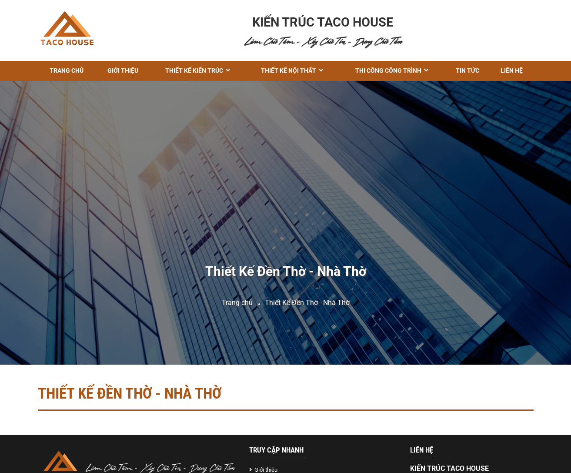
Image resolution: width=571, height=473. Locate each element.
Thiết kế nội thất (288, 70)
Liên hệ (512, 70)
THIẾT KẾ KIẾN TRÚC (194, 70)
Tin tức (467, 70)
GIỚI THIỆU (122, 70)
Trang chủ (66, 70)
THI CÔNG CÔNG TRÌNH (388, 70)
